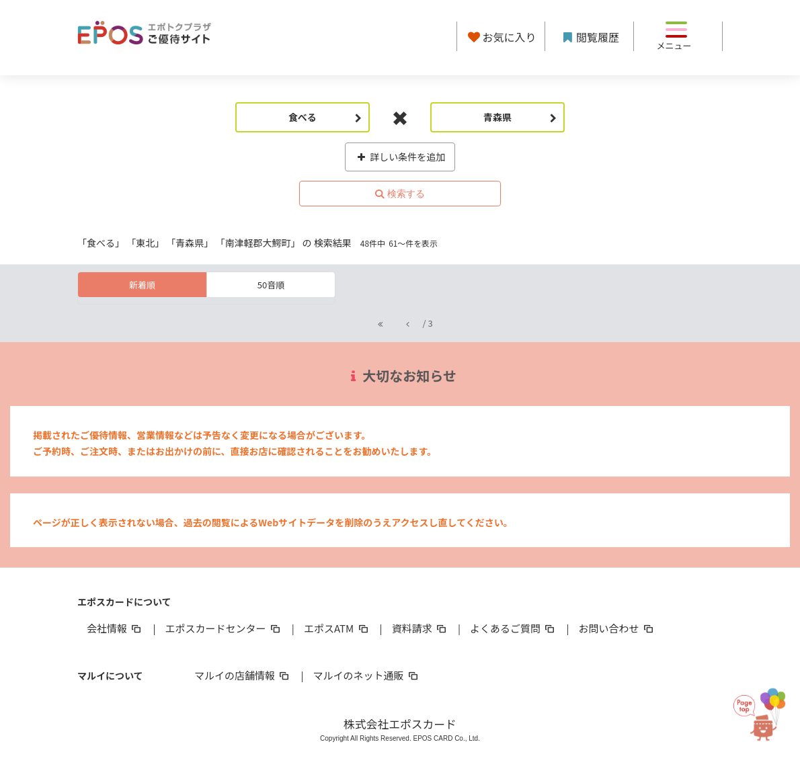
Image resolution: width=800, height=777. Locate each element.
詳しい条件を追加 (400, 156)
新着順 (142, 284)
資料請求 (420, 628)
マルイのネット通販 (366, 675)
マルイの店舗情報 (242, 675)
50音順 (270, 284)
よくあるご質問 (513, 628)
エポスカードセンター (223, 628)
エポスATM (337, 628)
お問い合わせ (617, 628)
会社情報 (115, 628)
